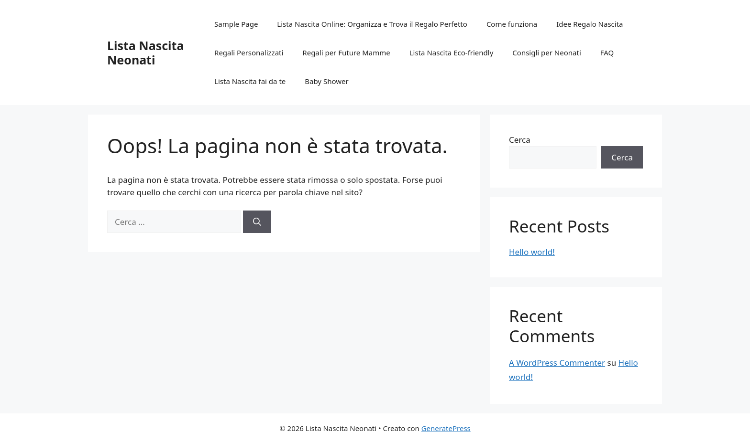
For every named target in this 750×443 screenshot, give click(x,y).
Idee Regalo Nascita (589, 24)
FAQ (607, 52)
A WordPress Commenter (557, 362)
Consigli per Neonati (546, 52)
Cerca (519, 139)
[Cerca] (257, 222)
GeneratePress (446, 428)
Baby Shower (326, 81)
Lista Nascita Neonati (145, 52)
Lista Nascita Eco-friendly (451, 52)
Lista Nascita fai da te (250, 81)
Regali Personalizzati (248, 52)
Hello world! (532, 251)
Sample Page (236, 24)
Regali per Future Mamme (346, 52)
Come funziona (511, 24)
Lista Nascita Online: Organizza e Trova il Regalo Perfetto (372, 24)
